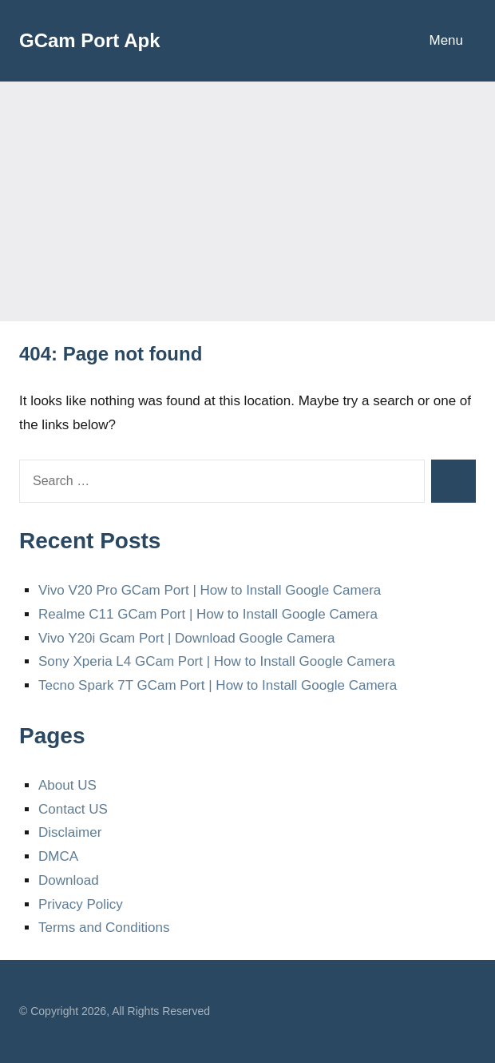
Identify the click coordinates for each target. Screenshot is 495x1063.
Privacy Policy (80, 904)
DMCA (58, 856)
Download (68, 880)
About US (67, 785)
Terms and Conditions (103, 927)
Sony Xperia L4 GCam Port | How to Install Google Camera (216, 661)
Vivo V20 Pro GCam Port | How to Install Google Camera (209, 590)
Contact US (73, 809)
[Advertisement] (247, 201)
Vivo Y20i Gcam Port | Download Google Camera (186, 638)
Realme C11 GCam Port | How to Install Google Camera (208, 614)
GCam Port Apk (89, 40)
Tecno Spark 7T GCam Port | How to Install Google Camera (217, 685)
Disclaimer (69, 832)
